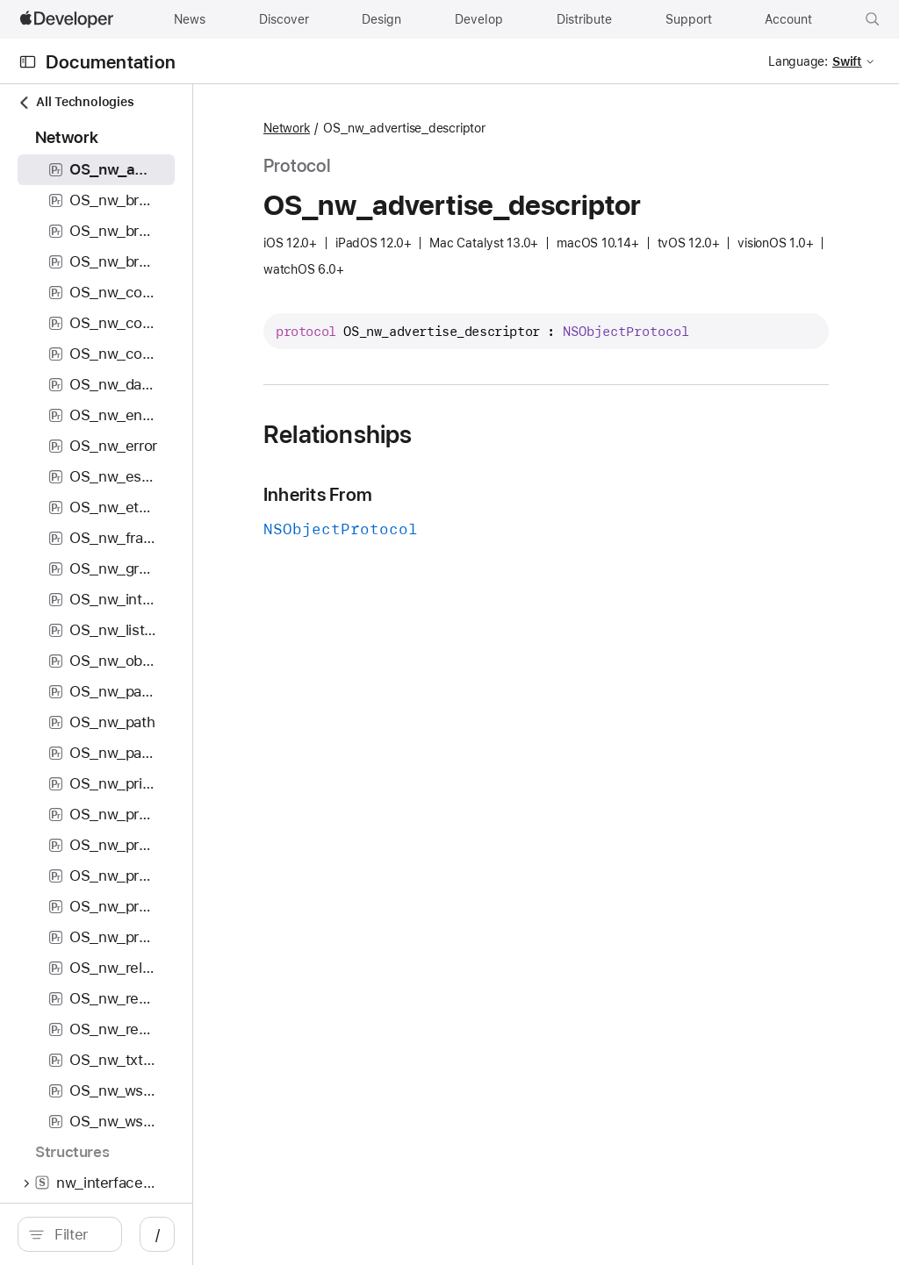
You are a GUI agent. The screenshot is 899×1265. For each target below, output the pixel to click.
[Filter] (158, 1234)
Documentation (111, 62)
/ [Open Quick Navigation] (315, 1234)
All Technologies (75, 102)
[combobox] (158, 1234)
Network (444, 129)
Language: (798, 61)
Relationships (496, 457)
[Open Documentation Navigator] (27, 62)
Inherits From (475, 517)
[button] (872, 19)
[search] (149, 1234)
